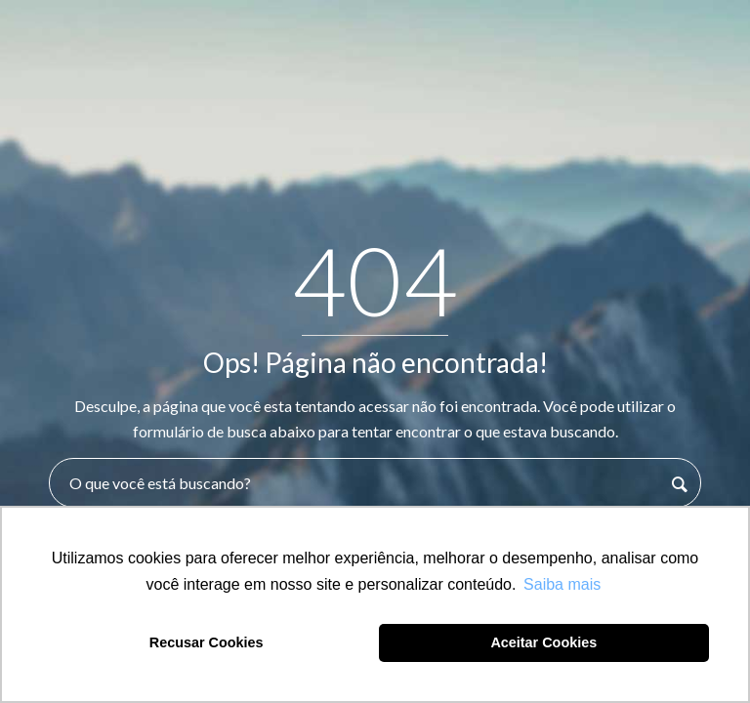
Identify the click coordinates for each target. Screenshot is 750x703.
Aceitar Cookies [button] (543, 642)
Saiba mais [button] (562, 584)
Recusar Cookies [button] (206, 642)
